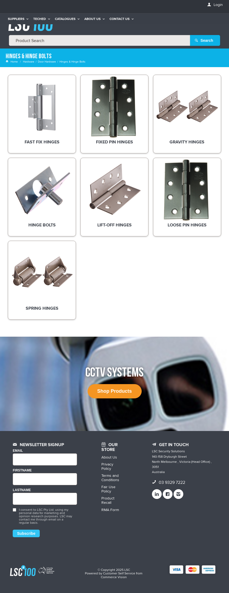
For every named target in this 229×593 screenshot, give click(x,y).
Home (12, 61)
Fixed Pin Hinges (114, 142)
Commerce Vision (114, 577)
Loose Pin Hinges (187, 225)
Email (18, 451)
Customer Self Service (119, 573)
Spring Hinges (42, 308)
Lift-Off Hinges (114, 225)
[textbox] (99, 40)
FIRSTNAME (22, 470)
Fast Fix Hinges (42, 142)
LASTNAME (22, 490)
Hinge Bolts (42, 225)
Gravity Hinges (187, 142)
